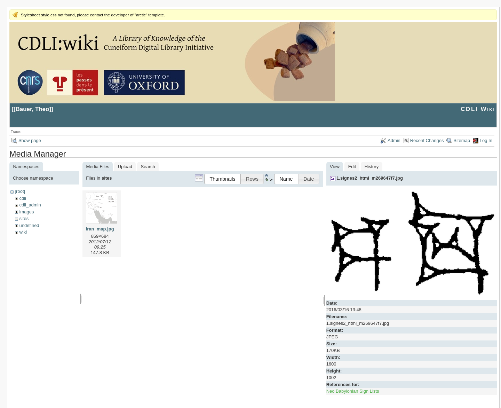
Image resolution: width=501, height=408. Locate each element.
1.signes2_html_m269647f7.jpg (369, 178)
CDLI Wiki (478, 109)
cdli (22, 198)
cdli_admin (30, 204)
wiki (23, 232)
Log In (486, 140)
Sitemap (461, 140)
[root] (20, 191)
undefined (29, 225)
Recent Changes (427, 140)
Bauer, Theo (32, 109)
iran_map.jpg (100, 229)
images (26, 211)
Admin (394, 140)
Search (148, 166)
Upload (125, 166)
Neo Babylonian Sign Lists (352, 391)
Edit (352, 166)
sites (24, 218)
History (372, 166)
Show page (29, 140)
